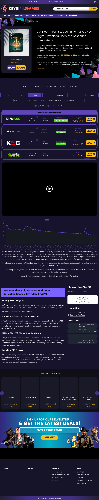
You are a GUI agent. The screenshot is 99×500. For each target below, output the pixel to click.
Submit (49, 437)
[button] (2, 393)
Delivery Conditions (84, 481)
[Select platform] (18, 100)
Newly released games (60, 475)
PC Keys (8, 16)
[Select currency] (43, 100)
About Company (83, 475)
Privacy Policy (82, 483)
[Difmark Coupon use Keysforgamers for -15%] (49, 281)
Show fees (40, 106)
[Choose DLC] (75, 100)
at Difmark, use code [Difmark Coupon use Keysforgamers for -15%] (46, 2)
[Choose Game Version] (56, 100)
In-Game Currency (46, 16)
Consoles (31, 16)
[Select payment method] (32, 100)
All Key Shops (71, 16)
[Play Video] (49, 189)
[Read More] (66, 69)
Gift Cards (19, 16)
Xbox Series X (84, 95)
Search (93, 9)
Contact (80, 472)
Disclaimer (81, 478)
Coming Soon (57, 472)
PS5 (37, 95)
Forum (60, 16)
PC (7, 95)
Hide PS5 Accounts (55, 106)
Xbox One (57, 95)
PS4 (22, 95)
